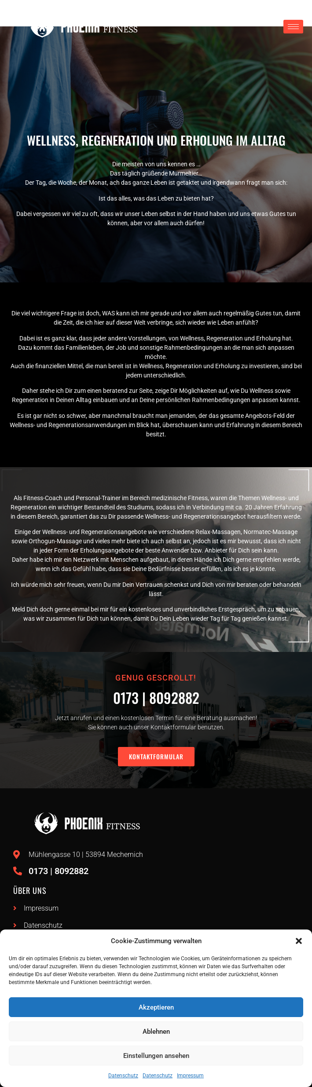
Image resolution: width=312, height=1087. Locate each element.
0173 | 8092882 (156, 697)
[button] (298, 941)
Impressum (190, 1075)
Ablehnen (156, 1032)
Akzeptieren (156, 1007)
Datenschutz (123, 1075)
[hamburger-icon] (293, 26)
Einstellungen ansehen (156, 1056)
